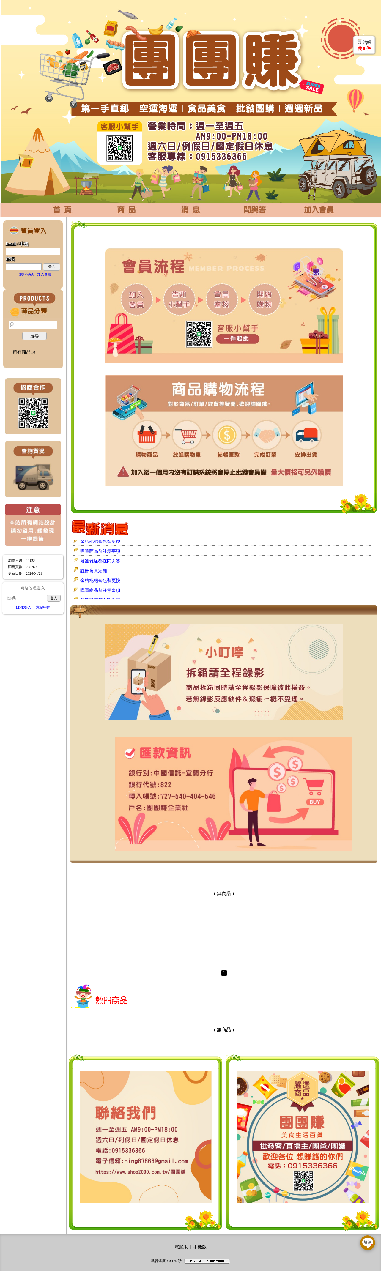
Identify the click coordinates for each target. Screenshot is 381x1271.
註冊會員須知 (93, 571)
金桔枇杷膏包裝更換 (100, 541)
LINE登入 (23, 607)
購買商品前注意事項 (100, 551)
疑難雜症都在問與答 (100, 561)
